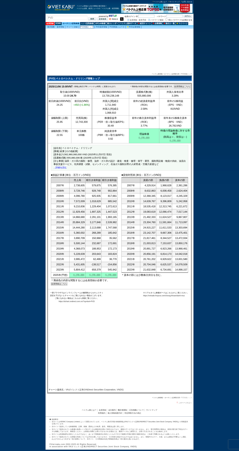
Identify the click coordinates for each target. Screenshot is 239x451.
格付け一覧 (169, 23)
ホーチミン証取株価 (71, 23)
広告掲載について (136, 410)
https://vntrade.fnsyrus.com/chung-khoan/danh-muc (164, 296)
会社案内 (112, 410)
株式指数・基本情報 (55, 27)
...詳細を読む (60, 167)
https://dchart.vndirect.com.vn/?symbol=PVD (77, 301)
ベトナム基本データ (128, 23)
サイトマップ (175, 2)
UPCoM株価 (100, 23)
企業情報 (157, 23)
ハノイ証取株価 (87, 23)
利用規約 (101, 413)
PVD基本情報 (101, 27)
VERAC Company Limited (69, 422)
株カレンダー (112, 23)
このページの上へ (185, 403)
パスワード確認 (157, 20)
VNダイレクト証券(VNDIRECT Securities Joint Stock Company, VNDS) (151, 422)
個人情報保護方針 (115, 413)
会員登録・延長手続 (138, 20)
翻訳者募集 (122, 410)
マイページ (181, 23)
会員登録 (50, 23)
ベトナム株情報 (157, 74)
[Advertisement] (119, 50)
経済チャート (144, 23)
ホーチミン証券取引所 (171, 74)
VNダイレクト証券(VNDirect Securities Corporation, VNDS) (95, 389)
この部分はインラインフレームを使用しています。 (119, 346)
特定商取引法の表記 (133, 413)
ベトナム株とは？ (160, 2)
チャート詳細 (72, 27)
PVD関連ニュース (117, 27)
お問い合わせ (187, 2)
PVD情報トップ (86, 27)
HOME (58, 23)
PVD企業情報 (133, 27)
